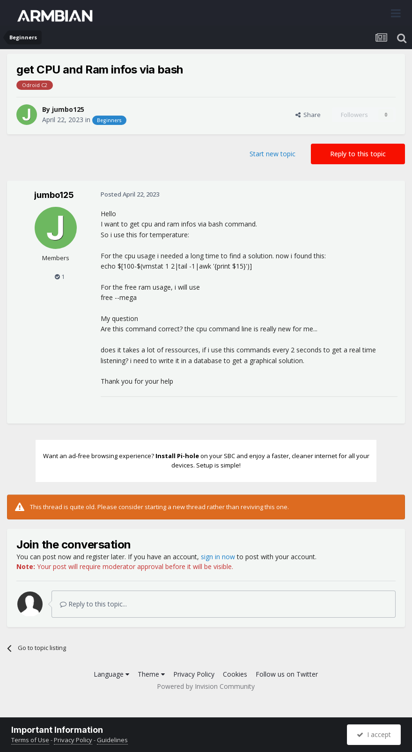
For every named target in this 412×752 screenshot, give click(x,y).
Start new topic (272, 153)
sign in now (218, 556)
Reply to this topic (358, 153)
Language (111, 674)
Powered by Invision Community (206, 686)
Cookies (235, 674)
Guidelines (112, 740)
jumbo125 (68, 109)
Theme (151, 674)
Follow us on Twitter (287, 674)
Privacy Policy (193, 674)
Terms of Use (30, 740)
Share (308, 114)
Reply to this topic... (93, 603)
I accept (374, 734)
